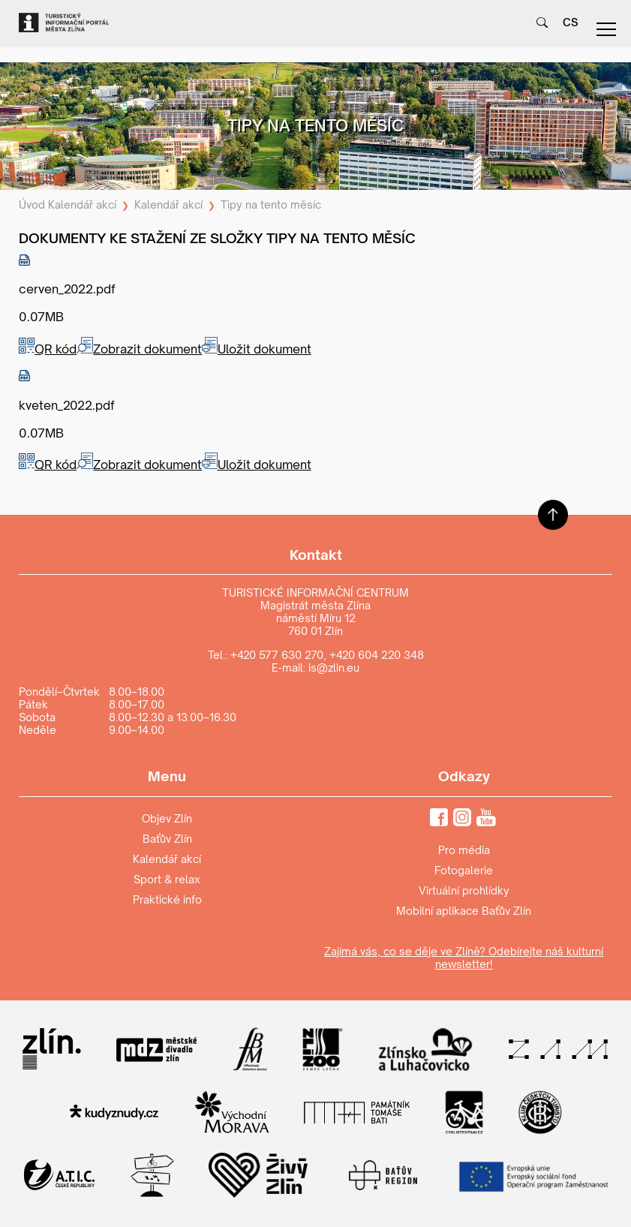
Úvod (32, 204)
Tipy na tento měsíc (271, 204)
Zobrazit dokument (139, 348)
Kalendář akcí (82, 204)
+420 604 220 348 (376, 654)
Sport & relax (167, 879)
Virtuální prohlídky (464, 890)
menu (606, 29)
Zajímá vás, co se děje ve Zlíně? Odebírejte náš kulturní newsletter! (463, 957)
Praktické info (167, 899)
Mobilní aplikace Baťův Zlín (463, 910)
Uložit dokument (256, 348)
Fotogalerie (463, 870)
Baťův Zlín (167, 838)
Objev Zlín (167, 818)
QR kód (48, 348)
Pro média (464, 850)
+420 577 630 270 (276, 654)
